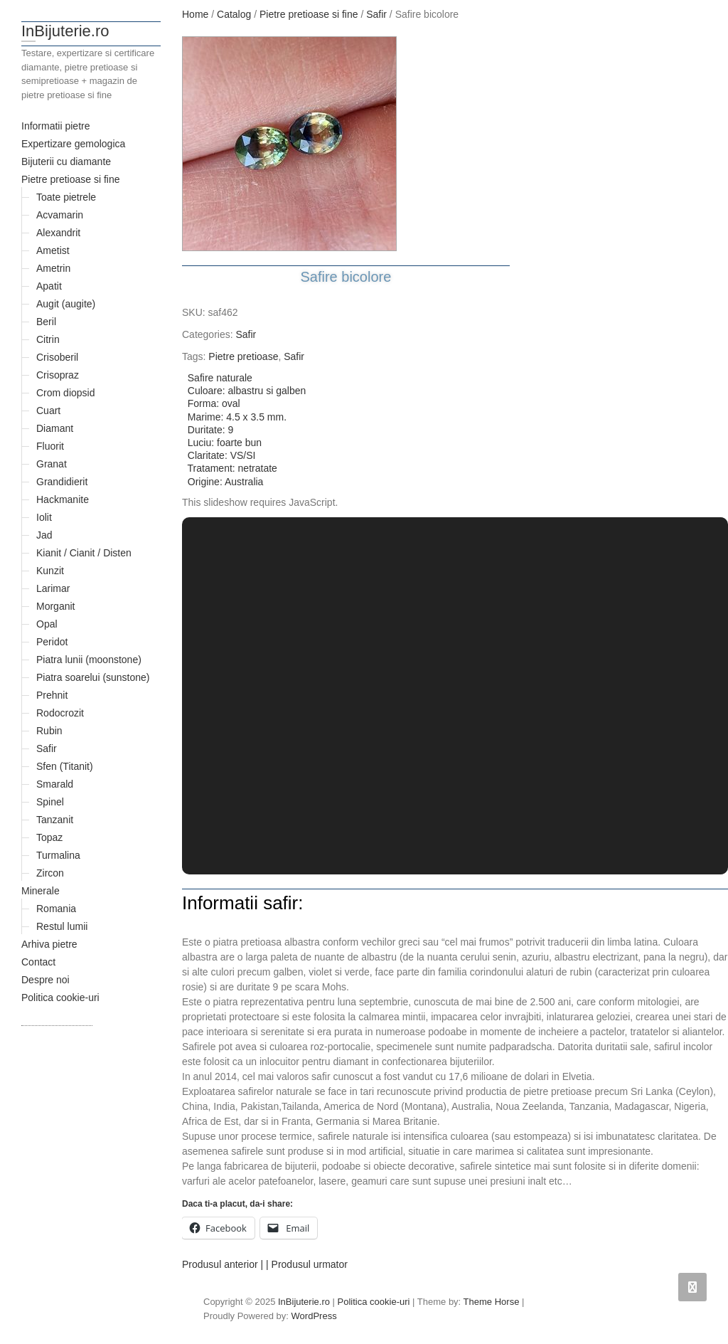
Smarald (54, 784)
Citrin (48, 339)
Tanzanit (54, 819)
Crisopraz (57, 375)
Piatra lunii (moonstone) (88, 659)
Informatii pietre (55, 126)
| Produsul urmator (307, 1264)
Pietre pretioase (243, 356)
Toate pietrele (66, 197)
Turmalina (58, 855)
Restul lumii (61, 926)
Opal (47, 624)
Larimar (53, 588)
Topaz (49, 837)
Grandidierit (61, 481)
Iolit (44, 517)
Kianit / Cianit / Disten (84, 553)
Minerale (40, 890)
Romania (56, 908)
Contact (38, 962)
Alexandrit (58, 232)
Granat (51, 464)
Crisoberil (57, 357)
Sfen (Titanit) (64, 766)
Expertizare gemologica (73, 143)
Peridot (52, 641)
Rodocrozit (60, 713)
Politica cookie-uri (60, 997)
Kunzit (50, 570)
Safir (46, 748)
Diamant (54, 428)
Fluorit (50, 446)
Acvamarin (59, 215)
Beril (46, 321)
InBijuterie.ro (65, 31)
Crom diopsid (65, 392)
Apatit (49, 286)
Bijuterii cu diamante (66, 161)
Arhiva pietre (49, 944)
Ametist (53, 250)
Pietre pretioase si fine (70, 179)
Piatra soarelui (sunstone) (93, 677)
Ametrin (53, 268)
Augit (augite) (65, 303)
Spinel (50, 802)
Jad (44, 535)
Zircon (50, 873)
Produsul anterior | (222, 1264)
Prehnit (52, 695)
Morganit (55, 606)
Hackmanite (62, 499)
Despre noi (45, 979)
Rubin (49, 730)
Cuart (48, 410)
